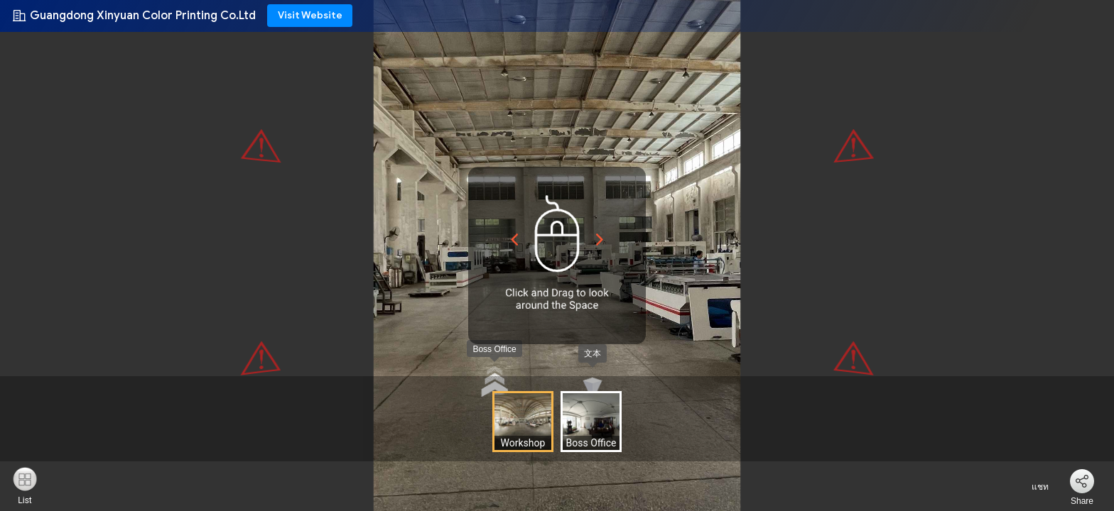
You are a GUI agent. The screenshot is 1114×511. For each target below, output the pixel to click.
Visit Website (310, 15)
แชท (1032, 487)
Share (1082, 501)
